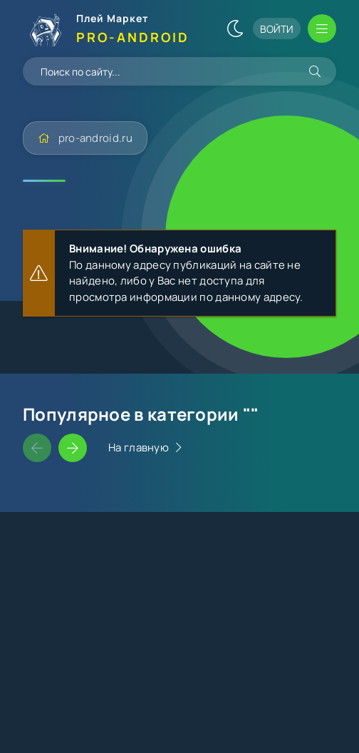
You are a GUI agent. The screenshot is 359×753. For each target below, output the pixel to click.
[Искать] (314, 71)
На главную (138, 447)
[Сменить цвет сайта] (235, 28)
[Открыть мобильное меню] (322, 28)
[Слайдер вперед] (72, 448)
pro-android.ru (95, 137)
